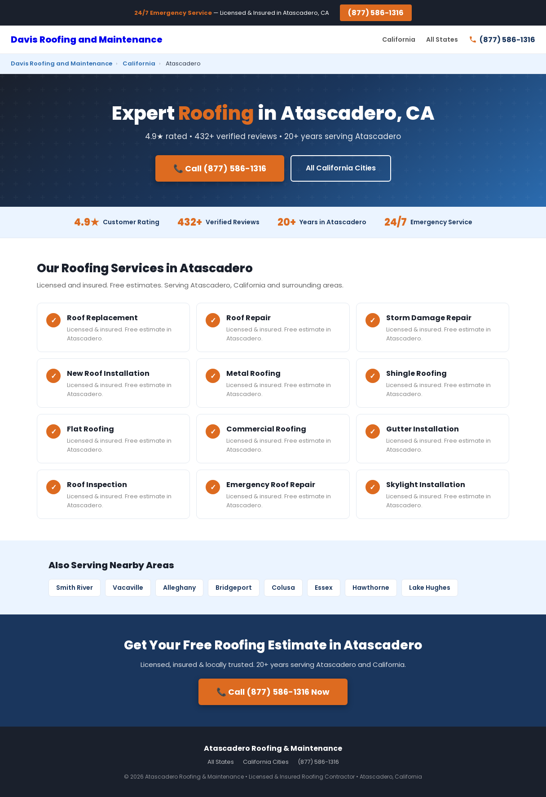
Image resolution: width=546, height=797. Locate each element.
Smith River (74, 587)
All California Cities (341, 168)
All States (442, 39)
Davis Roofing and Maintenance (87, 39)
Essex (324, 587)
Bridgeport (234, 587)
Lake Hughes (429, 587)
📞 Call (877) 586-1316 (219, 168)
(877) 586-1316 (376, 13)
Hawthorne (370, 587)
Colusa (283, 587)
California (398, 39)
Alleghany (179, 587)
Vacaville (128, 587)
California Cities (266, 762)
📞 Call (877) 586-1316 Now (273, 691)
